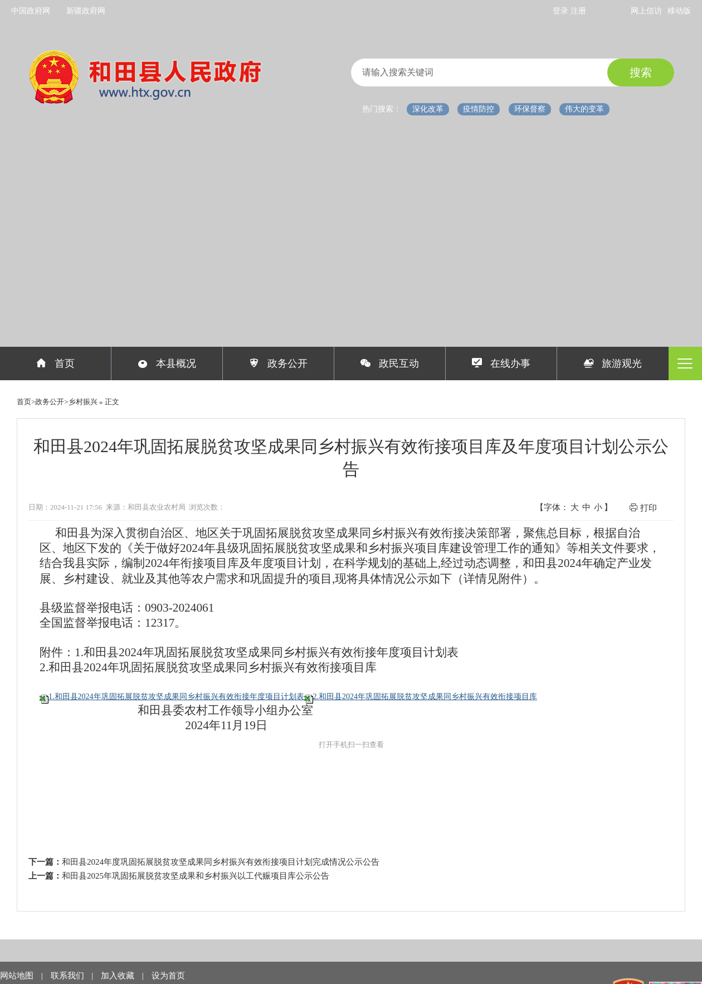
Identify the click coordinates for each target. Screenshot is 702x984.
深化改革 (427, 109)
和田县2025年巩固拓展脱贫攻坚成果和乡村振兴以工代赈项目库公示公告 (195, 875)
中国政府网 (30, 11)
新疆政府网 (85, 11)
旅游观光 (613, 363)
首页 (55, 363)
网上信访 (646, 11)
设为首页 (168, 975)
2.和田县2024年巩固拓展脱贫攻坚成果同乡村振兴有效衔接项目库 (425, 696)
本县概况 (167, 363)
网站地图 (18, 975)
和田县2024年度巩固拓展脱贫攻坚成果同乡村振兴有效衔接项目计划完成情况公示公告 (220, 861)
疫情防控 (478, 109)
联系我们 (68, 975)
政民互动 (389, 363)
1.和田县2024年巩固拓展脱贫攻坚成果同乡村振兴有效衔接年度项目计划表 (176, 696)
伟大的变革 (584, 109)
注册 (578, 11)
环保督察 (529, 109)
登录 (562, 11)
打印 (643, 507)
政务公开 (278, 363)
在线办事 (501, 363)
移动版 (679, 11)
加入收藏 (118, 975)
